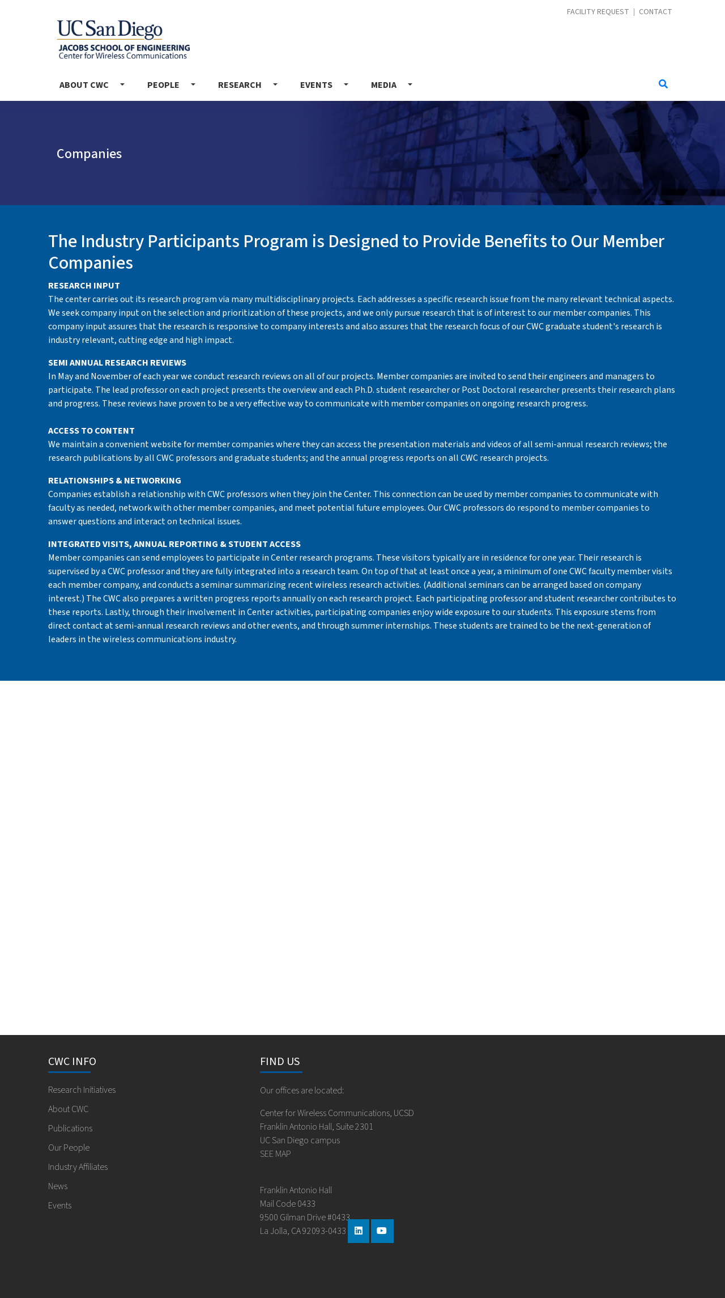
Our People (68, 1148)
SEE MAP (275, 1154)
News (57, 1186)
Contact (655, 12)
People (163, 85)
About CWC (84, 85)
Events (316, 85)
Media (383, 85)
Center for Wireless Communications (123, 39)
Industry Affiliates (78, 1167)
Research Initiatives (82, 1090)
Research (240, 85)
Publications (70, 1128)
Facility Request (598, 12)
